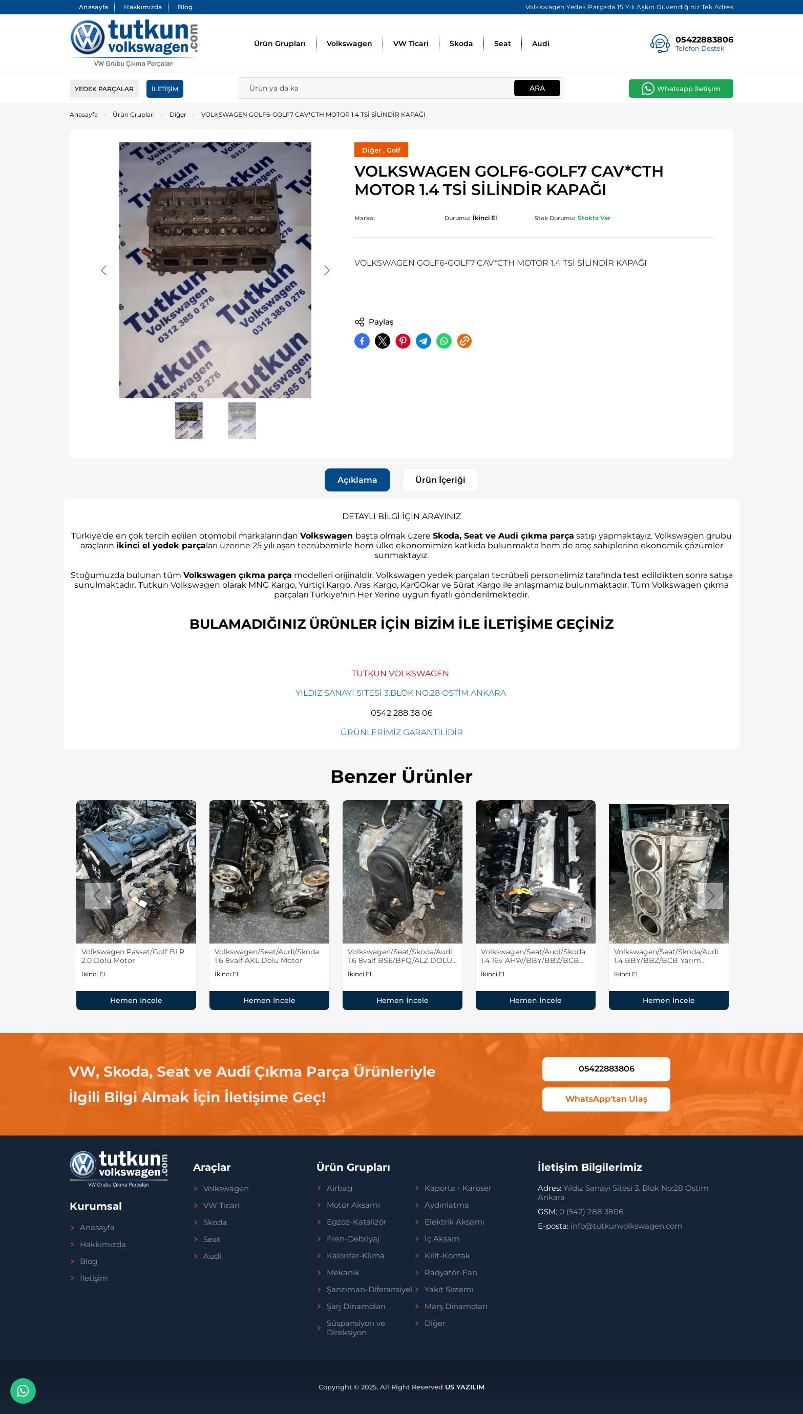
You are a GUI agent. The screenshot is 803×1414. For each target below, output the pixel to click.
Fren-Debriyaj (353, 1239)
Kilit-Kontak (447, 1255)
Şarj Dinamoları (356, 1306)
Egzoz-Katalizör (357, 1222)
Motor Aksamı (353, 1205)
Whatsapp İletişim (689, 88)
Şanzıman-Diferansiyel (369, 1289)
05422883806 (607, 1069)
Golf (393, 150)
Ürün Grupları (280, 43)
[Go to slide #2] (242, 420)
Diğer (178, 114)
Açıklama (357, 480)
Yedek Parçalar (104, 89)
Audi (541, 43)
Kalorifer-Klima (356, 1255)
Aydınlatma (447, 1205)
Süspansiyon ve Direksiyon (356, 1328)
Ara (537, 88)
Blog (185, 7)
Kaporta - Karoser (458, 1188)
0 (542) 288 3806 (580, 1211)
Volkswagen (349, 43)
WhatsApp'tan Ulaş (606, 1099)
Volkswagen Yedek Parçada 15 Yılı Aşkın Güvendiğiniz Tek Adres (629, 7)
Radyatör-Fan (451, 1272)
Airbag (339, 1188)
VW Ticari (411, 43)
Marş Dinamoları (456, 1306)
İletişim (165, 89)
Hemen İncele (136, 1000)
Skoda (461, 43)
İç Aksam (442, 1239)
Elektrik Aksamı (454, 1222)
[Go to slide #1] (189, 420)
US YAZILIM (464, 1387)
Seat (502, 43)
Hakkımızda (143, 7)
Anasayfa (93, 7)
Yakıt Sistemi (449, 1289)
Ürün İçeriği (440, 480)
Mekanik (343, 1272)
